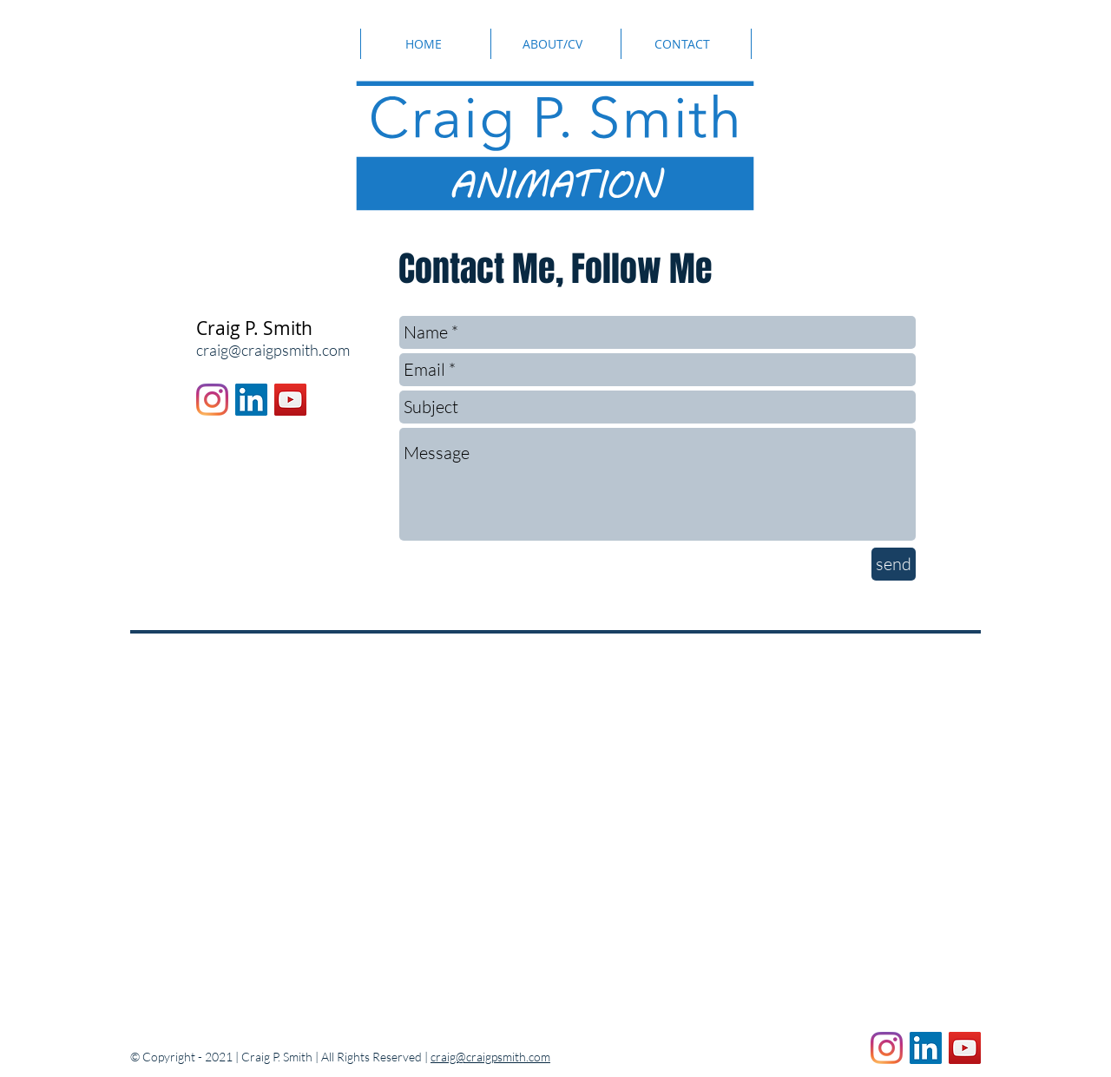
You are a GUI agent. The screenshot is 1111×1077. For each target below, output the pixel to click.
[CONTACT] (683, 44)
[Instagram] (212, 400)
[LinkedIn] (251, 400)
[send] (893, 564)
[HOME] (425, 44)
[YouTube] (290, 400)
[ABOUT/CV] (554, 44)
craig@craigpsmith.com (273, 349)
